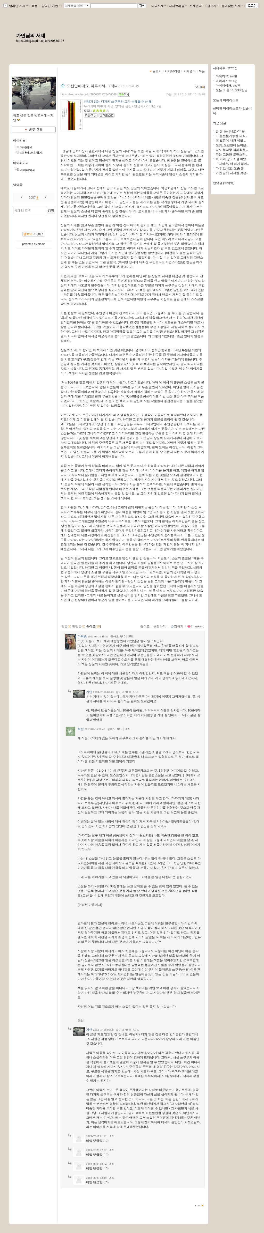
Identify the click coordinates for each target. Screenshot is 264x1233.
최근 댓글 (219, 123)
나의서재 (158, 6)
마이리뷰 (19, 140)
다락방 (82, 636)
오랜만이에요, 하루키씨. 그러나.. (93, 86)
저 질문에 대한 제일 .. (231, 140)
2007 (32, 197)
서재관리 (196, 6)
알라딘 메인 (51, 6)
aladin (41, 243)
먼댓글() (78, 626)
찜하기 (177, 626)
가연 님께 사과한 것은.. (232, 173)
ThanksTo (195, 626)
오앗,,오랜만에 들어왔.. (232, 145)
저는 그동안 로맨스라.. (231, 154)
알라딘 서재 (18, 6)
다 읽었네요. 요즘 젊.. (231, 168)
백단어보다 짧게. (31, 152)
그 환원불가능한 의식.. (231, 136)
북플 (35, 6)
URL (131, 636)
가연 (169, 94)
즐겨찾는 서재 (232, 6)
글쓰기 (212, 6)
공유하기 (159, 626)
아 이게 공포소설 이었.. (232, 159)
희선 (81, 729)
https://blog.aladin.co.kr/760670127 (40, 41)
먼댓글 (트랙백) (223, 183)
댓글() (200, 87)
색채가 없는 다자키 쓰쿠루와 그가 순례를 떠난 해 (118, 101)
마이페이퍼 (21, 163)
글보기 (157, 71)
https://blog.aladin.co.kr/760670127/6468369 (89, 94)
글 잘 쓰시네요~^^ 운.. (231, 131)
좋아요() (93, 626)
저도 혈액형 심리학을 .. (232, 150)
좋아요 (145, 626)
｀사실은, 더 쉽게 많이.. (232, 164)
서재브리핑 (177, 6)
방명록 (17, 185)
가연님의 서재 (30, 35)
